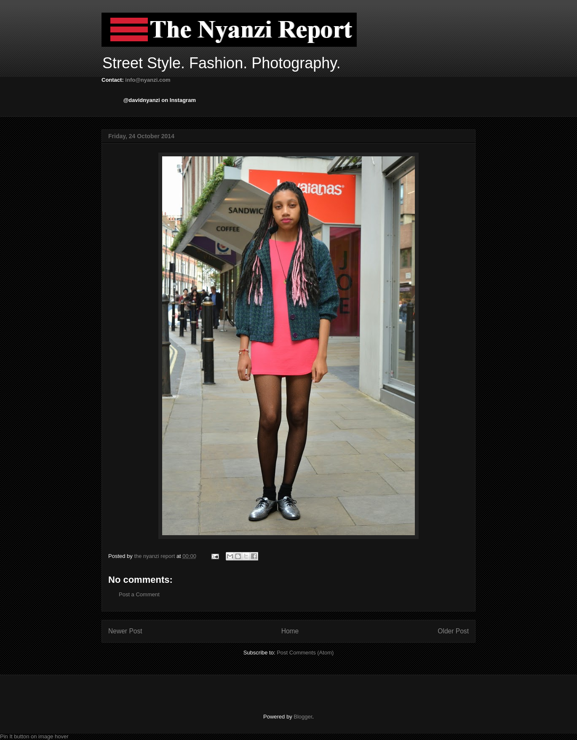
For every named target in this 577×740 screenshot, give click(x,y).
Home (290, 631)
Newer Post (125, 631)
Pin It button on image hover (34, 736)
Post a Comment (139, 594)
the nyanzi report (155, 556)
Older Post (453, 631)
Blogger (303, 716)
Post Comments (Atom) (305, 652)
